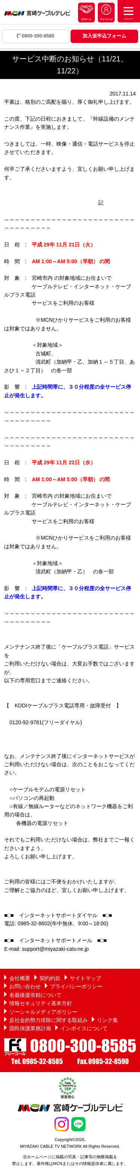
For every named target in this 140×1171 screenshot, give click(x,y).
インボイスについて (84, 1028)
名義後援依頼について (35, 995)
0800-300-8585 (36, 36)
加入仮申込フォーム (104, 36)
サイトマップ (85, 978)
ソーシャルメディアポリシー (43, 1012)
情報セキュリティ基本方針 (40, 1003)
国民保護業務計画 (30, 1028)
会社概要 (19, 978)
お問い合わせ (25, 986)
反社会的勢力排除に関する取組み (48, 1020)
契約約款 (50, 978)
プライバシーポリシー (76, 986)
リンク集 (107, 1020)
